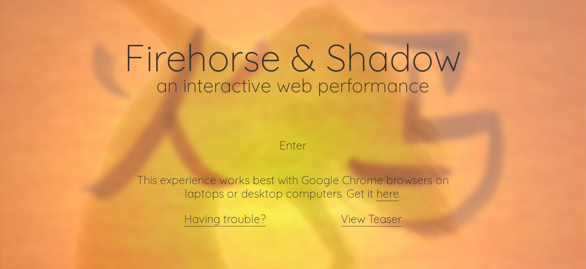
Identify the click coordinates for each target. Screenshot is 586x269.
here (387, 193)
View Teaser (371, 219)
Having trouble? (225, 219)
